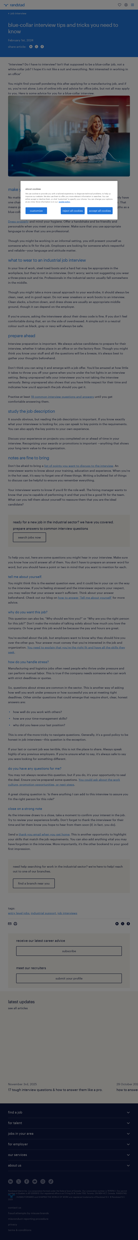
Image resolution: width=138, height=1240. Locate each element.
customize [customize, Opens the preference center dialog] (36, 210)
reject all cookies (73, 210)
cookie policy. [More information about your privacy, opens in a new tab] (64, 202)
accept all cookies (100, 210)
